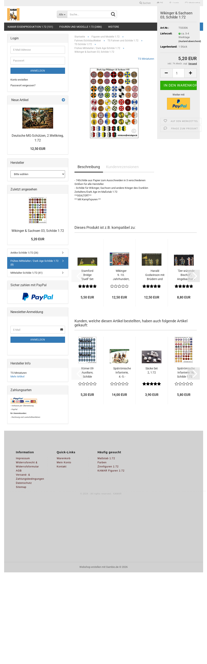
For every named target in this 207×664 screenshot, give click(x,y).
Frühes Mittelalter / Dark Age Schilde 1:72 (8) (34, 262)
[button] (166, 73)
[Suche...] (62, 14)
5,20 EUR (37, 239)
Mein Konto (64, 462)
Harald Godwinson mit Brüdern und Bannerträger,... (155, 275)
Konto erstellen (19, 79)
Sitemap (21, 487)
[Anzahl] (179, 73)
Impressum (23, 458)
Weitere (113, 26)
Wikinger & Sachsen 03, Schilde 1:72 (37, 231)
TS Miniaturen (146, 58)
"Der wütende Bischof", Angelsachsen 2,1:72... (186, 275)
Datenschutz (24, 483)
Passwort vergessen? (22, 85)
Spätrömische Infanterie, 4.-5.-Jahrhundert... (122, 373)
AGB (19, 470)
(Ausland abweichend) (189, 41)
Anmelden (37, 70)
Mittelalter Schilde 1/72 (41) (26, 272)
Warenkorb (64, 458)
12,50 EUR (37, 149)
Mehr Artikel (17, 376)
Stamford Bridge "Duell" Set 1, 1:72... (87, 275)
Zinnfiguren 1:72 (108, 466)
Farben (102, 462)
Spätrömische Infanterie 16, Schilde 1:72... (186, 372)
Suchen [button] (145, 3)
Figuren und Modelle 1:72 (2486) (80, 26)
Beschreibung (89, 167)
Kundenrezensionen (122, 167)
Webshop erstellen (90, 566)
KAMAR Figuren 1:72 (111, 470)
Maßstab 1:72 (106, 458)
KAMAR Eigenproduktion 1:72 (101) (30, 26)
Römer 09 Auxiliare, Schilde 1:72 (87, 373)
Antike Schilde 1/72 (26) (24, 252)
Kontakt (62, 466)
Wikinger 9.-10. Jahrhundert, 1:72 (121, 275)
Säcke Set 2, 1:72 (151, 370)
